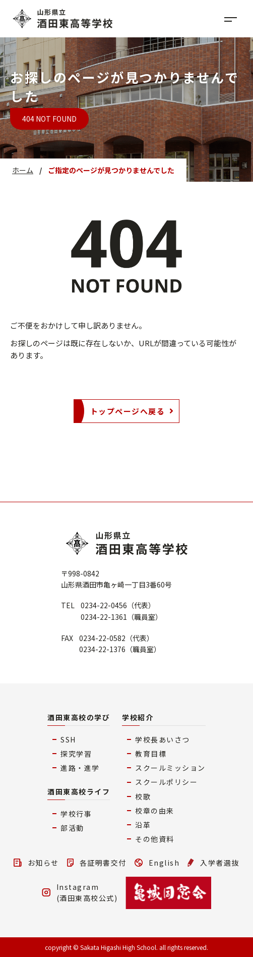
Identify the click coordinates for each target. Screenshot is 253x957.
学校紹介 (137, 717)
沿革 (143, 825)
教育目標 (150, 754)
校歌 (143, 796)
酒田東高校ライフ (78, 791)
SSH (68, 739)
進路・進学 (80, 768)
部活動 (72, 828)
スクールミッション (170, 768)
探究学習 (76, 754)
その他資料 (154, 839)
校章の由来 (154, 811)
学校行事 (76, 814)
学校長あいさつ (162, 739)
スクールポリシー (166, 782)
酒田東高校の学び (78, 717)
